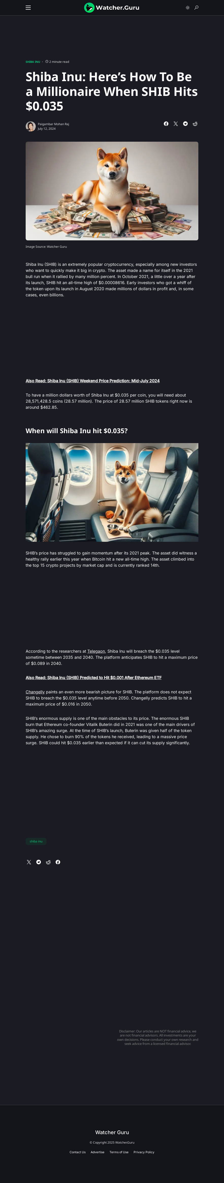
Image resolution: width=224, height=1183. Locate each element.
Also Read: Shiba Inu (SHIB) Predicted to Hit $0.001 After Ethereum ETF (94, 677)
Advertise (97, 1152)
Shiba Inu (33, 62)
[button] (28, 8)
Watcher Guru (112, 1132)
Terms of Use (119, 1152)
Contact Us (78, 1152)
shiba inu (36, 841)
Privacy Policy (144, 1152)
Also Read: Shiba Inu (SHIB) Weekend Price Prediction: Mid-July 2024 (93, 380)
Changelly (35, 691)
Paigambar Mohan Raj (53, 124)
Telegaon (96, 651)
